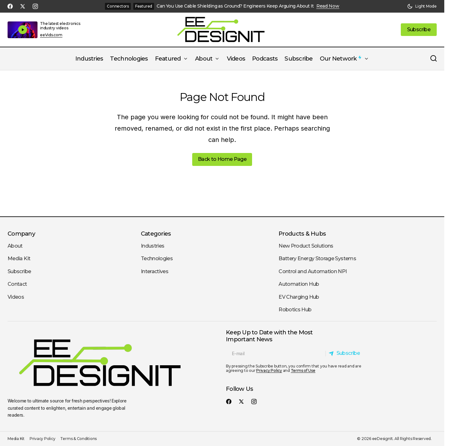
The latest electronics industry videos (60, 25)
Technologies (157, 258)
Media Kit (19, 258)
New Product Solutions (306, 246)
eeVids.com (51, 35)
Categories (156, 233)
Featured (143, 6)
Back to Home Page (222, 159)
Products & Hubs (302, 233)
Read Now (327, 6)
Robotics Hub (295, 310)
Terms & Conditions (78, 438)
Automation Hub (299, 284)
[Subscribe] (345, 354)
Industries (152, 246)
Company (21, 233)
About (15, 246)
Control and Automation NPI (313, 271)
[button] (422, 6)
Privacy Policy (269, 370)
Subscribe (19, 271)
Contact (17, 284)
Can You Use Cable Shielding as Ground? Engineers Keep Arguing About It (235, 6)
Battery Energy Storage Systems (317, 258)
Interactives (154, 271)
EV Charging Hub (299, 297)
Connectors (118, 6)
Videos (16, 297)
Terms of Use (303, 370)
